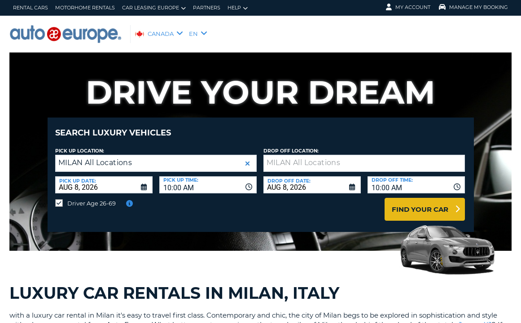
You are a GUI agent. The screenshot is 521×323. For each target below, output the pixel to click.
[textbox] (364, 156)
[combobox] (208, 178)
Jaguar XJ (475, 318)
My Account (408, 7)
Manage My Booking (473, 7)
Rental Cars (30, 7)
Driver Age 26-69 (91, 196)
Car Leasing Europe (154, 8)
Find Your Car (420, 202)
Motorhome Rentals (85, 7)
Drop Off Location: (291, 144)
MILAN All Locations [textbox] (95, 156)
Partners (206, 7)
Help (238, 8)
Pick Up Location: (79, 144)
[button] (247, 156)
